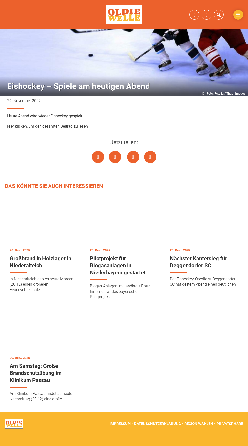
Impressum (120, 434)
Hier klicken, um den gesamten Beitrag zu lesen (47, 136)
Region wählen (198, 434)
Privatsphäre (230, 434)
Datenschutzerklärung (157, 434)
